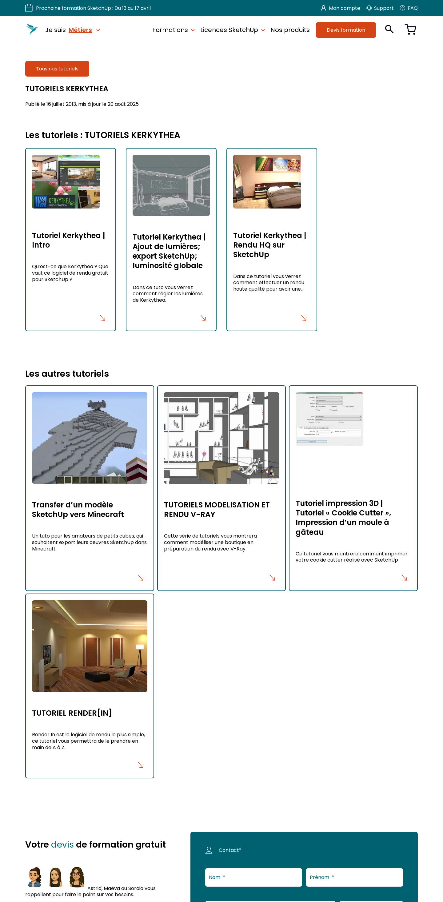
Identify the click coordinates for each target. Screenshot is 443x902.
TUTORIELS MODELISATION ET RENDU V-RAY (217, 509)
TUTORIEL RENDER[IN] (72, 713)
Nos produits (290, 30)
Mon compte (340, 8)
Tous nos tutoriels (57, 69)
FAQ (409, 8)
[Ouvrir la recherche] (389, 29)
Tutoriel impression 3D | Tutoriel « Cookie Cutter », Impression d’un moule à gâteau (343, 518)
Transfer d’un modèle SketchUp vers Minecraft (78, 509)
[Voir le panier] (410, 30)
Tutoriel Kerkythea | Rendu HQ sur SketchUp (269, 245)
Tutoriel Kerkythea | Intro (68, 240)
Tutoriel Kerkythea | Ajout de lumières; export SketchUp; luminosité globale (169, 251)
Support (380, 8)
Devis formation (346, 30)
